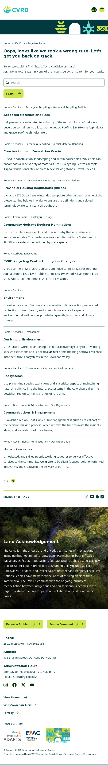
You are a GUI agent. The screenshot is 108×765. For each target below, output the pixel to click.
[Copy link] (86, 496)
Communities (21, 217)
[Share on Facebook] (97, 496)
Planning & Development (27, 180)
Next (13, 481)
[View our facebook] (14, 685)
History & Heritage (42, 217)
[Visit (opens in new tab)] (58, 736)
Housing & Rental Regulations (62, 180)
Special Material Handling (68, 144)
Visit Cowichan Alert (17, 705)
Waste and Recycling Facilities (70, 107)
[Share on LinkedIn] (102, 496)
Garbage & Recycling (37, 107)
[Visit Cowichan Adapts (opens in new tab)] (12, 736)
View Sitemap (12, 697)
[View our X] (23, 685)
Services (18, 107)
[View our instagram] (5, 685)
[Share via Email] (92, 496)
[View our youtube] (32, 685)
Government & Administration (30, 405)
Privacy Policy (63, 754)
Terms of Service (83, 754)
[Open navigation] (102, 9)
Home (6, 43)
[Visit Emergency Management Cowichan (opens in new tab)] (33, 736)
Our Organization (61, 405)
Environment (32, 331)
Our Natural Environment (58, 368)
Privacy (8, 713)
